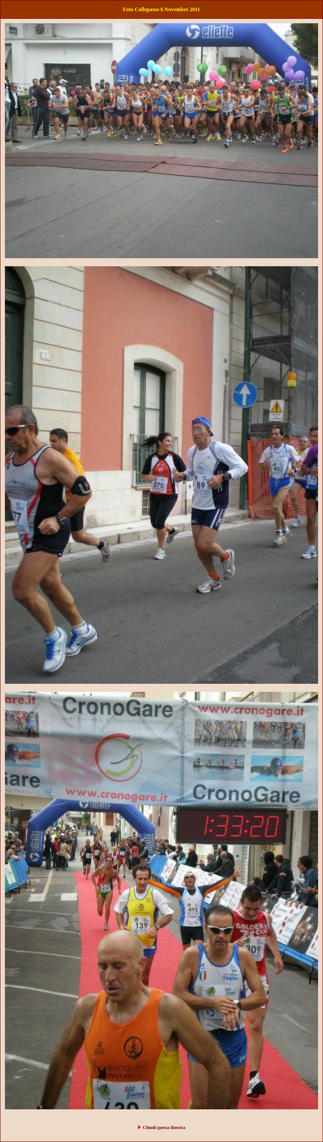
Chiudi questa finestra (164, 1127)
